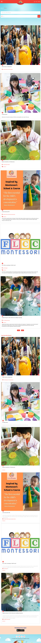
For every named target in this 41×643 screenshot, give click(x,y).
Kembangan (11, 69)
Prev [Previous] (18, 330)
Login (35, 1)
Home (2, 8)
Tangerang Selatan (7, 164)
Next (22, 330)
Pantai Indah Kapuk (12, 214)
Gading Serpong (6, 619)
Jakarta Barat (6, 69)
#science (4, 166)
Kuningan (5, 568)
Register (39, 1)
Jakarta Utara (6, 214)
